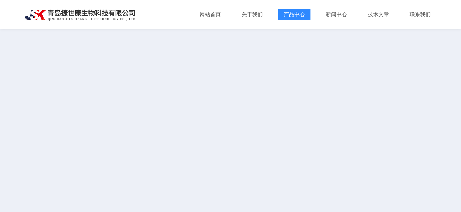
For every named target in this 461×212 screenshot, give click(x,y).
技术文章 (378, 14)
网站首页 (210, 14)
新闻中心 (336, 14)
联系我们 (420, 14)
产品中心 (294, 14)
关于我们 (252, 14)
